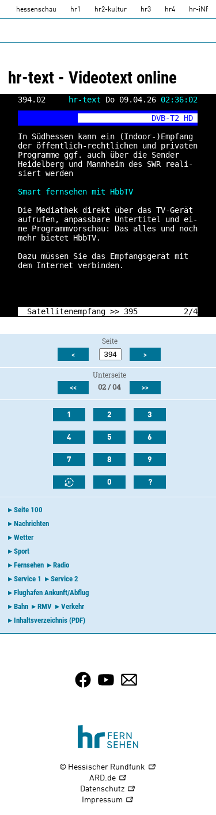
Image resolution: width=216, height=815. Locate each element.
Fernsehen (29, 565)
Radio (61, 565)
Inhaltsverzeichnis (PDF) (49, 620)
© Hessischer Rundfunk (108, 767)
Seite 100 (28, 509)
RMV (44, 606)
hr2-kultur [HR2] (110, 9)
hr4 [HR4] (170, 9)
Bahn (21, 606)
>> (114, 311)
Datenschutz (108, 789)
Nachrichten (31, 523)
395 (131, 311)
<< (73, 387)
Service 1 (27, 578)
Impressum (108, 800)
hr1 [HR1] (75, 9)
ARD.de (108, 778)
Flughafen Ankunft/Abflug (51, 592)
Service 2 (64, 578)
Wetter (23, 537)
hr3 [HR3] (146, 9)
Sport (21, 551)
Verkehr (72, 606)
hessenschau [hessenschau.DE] (36, 9)
